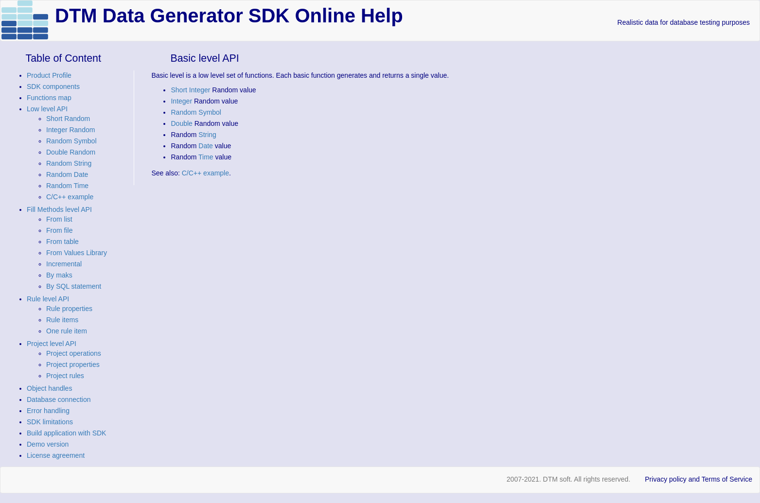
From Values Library (76, 253)
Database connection (59, 399)
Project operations (73, 353)
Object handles (49, 388)
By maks (59, 275)
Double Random (70, 152)
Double (181, 123)
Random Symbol (71, 141)
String (207, 135)
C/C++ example (69, 197)
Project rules (65, 376)
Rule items (62, 320)
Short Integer (190, 90)
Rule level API (48, 299)
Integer (181, 101)
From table (62, 241)
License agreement (56, 455)
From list (59, 219)
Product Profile (49, 75)
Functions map (49, 98)
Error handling (48, 411)
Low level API (47, 109)
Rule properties (69, 308)
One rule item (66, 331)
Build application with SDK (66, 433)
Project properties (73, 364)
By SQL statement (73, 286)
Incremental (64, 264)
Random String (68, 163)
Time (205, 157)
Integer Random (70, 130)
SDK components (53, 86)
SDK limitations (50, 422)
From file (59, 230)
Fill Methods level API (59, 209)
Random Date (67, 174)
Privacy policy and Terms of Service (698, 479)
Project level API (51, 343)
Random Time (67, 186)
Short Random (68, 118)
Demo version (48, 444)
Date (205, 146)
